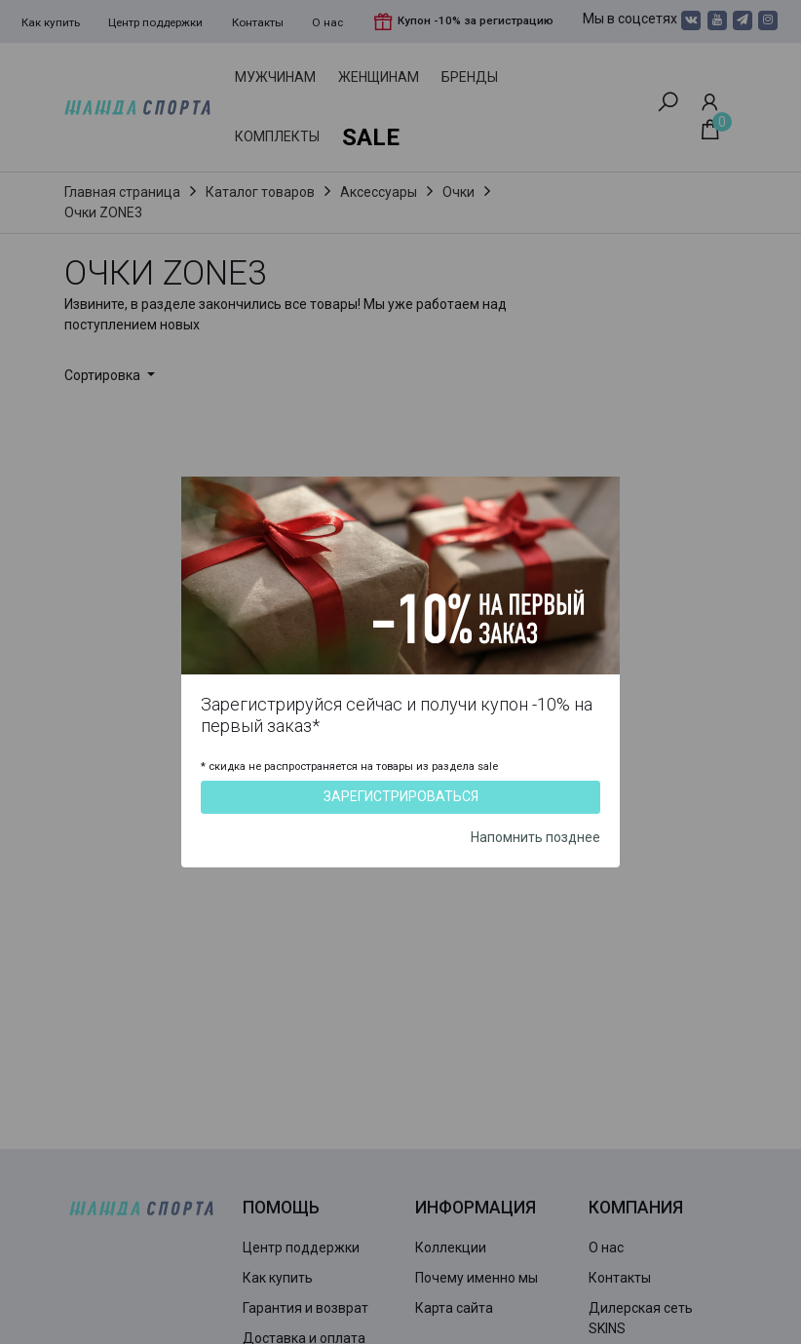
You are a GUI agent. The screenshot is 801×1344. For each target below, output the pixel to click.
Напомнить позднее (535, 837)
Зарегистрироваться (401, 796)
